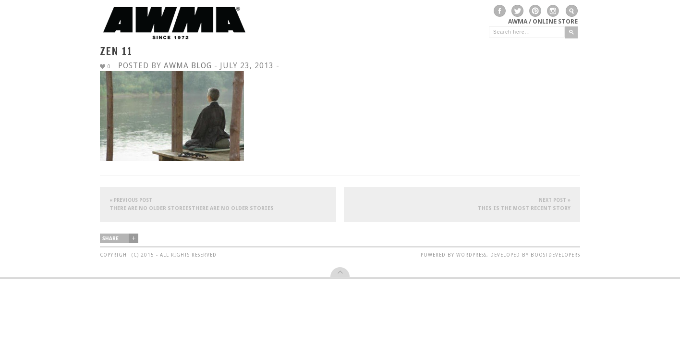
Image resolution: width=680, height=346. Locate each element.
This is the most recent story (462, 204)
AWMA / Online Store (543, 21)
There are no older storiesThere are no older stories (218, 204)
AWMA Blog (188, 65)
